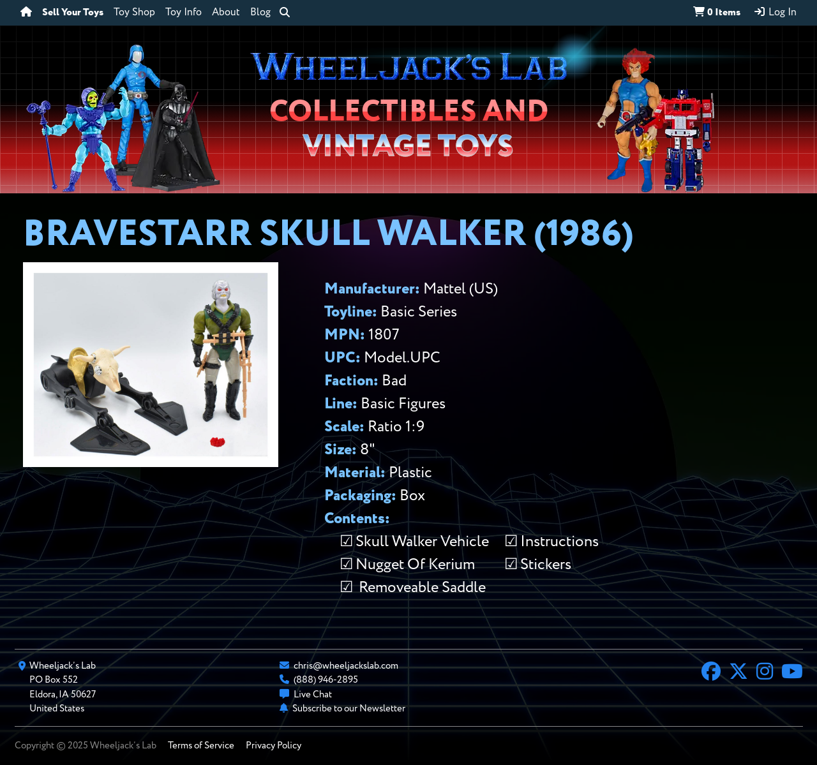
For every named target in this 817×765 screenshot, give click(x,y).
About (226, 13)
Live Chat (313, 694)
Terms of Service (201, 745)
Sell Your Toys (72, 13)
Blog (260, 13)
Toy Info (183, 13)
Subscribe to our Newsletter (348, 708)
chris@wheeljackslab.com (346, 666)
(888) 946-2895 (326, 680)
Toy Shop (134, 13)
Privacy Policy (273, 745)
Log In (775, 12)
